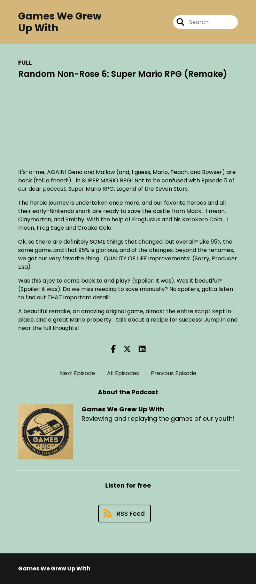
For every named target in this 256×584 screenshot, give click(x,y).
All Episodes (123, 373)
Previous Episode (173, 373)
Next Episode (77, 373)
